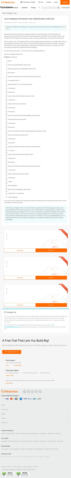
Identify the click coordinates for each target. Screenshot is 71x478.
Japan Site (4, 441)
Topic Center (5, 449)
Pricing (33, 8)
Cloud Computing (14, 449)
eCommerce (43, 433)
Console (48, 2)
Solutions (24, 8)
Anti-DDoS (22, 433)
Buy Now (51, 250)
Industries (23, 449)
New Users (60, 441)
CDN (17, 433)
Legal (24, 466)
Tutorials (46, 449)
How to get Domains (26, 441)
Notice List (30, 466)
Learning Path (52, 441)
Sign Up (65, 2)
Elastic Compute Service (8, 433)
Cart (40, 2)
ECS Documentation (14, 441)
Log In (56, 2)
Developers (30, 449)
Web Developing (38, 449)
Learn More (20, 250)
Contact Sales (66, 7)
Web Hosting (51, 433)
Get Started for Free (12, 352)
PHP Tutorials (54, 449)
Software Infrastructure (40, 441)
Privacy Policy (17, 466)
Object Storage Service (32, 433)
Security (58, 433)
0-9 (48, 457)
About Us (9, 466)
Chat (7, 365)
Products (15, 8)
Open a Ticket (10, 375)
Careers (3, 466)
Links (35, 466)
